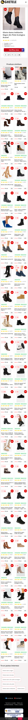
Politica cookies (18, 704)
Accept (20, 718)
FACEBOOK (9, 698)
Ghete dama (20, 688)
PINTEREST (18, 698)
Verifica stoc (16, 50)
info (12, 89)
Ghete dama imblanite (9, 688)
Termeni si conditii (11, 703)
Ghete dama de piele (8, 684)
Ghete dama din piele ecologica (11, 679)
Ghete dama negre (8, 670)
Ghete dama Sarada (8, 675)
